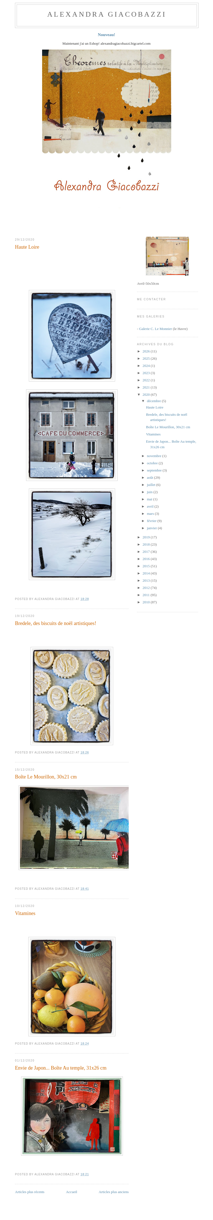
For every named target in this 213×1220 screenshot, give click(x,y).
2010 (147, 602)
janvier (152, 528)
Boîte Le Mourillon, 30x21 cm (46, 777)
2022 (147, 380)
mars (151, 513)
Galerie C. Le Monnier (155, 329)
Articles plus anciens (114, 1192)
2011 (147, 595)
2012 (147, 588)
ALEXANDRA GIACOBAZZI (106, 14)
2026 (147, 351)
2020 (147, 394)
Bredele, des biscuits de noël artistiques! (55, 623)
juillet (151, 485)
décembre (154, 401)
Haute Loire (27, 247)
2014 (147, 573)
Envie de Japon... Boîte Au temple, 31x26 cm (60, 1068)
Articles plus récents (29, 1192)
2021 (147, 387)
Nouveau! (106, 34)
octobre (153, 463)
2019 (147, 537)
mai (150, 499)
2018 (147, 544)
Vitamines (25, 913)
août (150, 477)
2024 (147, 366)
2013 (147, 580)
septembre (155, 470)
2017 (147, 551)
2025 (147, 358)
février (152, 521)
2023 (147, 373)
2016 (147, 559)
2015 (147, 566)
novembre (154, 456)
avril (150, 506)
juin (150, 492)
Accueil (71, 1192)
